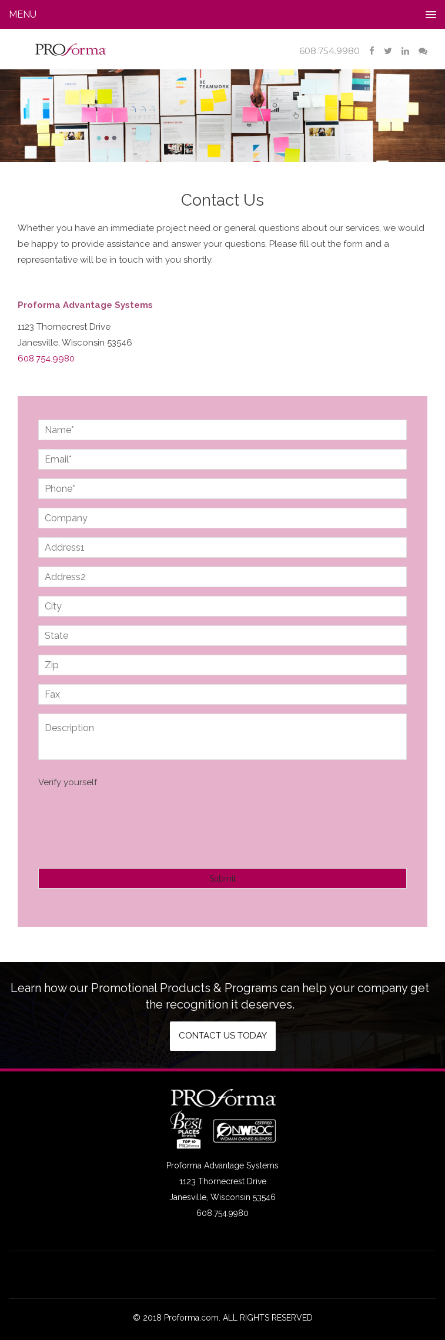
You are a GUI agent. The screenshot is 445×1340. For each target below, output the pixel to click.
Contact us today (223, 1035)
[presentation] (127, 819)
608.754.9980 (329, 50)
